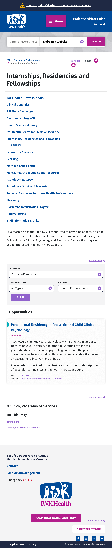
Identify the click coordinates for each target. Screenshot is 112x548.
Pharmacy (13, 200)
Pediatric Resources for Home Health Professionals (40, 193)
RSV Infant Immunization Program (28, 207)
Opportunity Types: (19, 282)
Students (57, 378)
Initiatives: (14, 269)
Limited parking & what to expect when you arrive (58, 5)
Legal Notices (16, 544)
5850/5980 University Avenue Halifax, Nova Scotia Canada (27, 457)
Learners (16, 144)
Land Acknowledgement (23, 473)
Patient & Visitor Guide (89, 19)
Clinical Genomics (18, 104)
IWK (9, 60)
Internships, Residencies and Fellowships (33, 139)
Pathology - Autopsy (20, 179)
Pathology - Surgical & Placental (27, 186)
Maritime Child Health (21, 166)
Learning (12, 159)
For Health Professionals (27, 60)
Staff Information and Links (56, 518)
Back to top (95, 261)
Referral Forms (16, 213)
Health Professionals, (32, 378)
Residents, (48, 378)
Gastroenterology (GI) (21, 118)
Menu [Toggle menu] (56, 21)
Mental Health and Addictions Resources (33, 172)
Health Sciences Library (22, 125)
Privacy (32, 544)
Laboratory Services (20, 152)
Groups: (62, 282)
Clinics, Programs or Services (23, 427)
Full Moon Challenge (20, 111)
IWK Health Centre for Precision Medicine (33, 132)
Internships (13, 422)
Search (95, 41)
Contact (99, 24)
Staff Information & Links (23, 220)
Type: (13, 375)
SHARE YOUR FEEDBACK (89, 529)
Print (76, 60)
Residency (17, 335)
